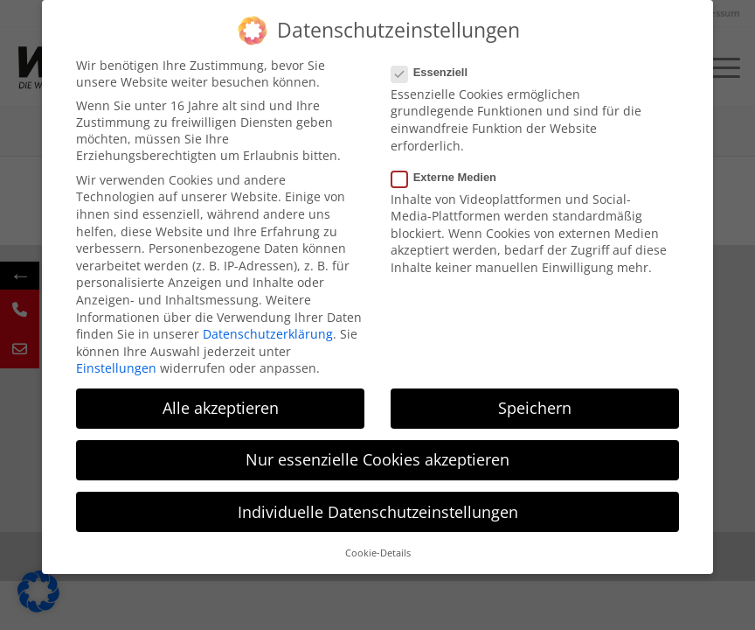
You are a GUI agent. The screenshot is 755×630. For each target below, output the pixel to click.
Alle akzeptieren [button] (221, 407)
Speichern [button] (534, 407)
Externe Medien (451, 177)
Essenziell (436, 72)
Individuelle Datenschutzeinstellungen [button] (378, 511)
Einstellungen (116, 368)
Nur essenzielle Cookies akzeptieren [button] (377, 459)
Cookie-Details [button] (378, 553)
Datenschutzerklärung (268, 334)
